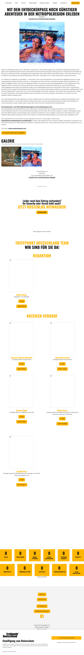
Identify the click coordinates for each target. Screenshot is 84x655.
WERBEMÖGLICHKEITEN (42, 611)
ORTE (16, 3)
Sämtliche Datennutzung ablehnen (66, 642)
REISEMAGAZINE (44, 3)
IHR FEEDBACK (42, 606)
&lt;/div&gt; (42, 385)
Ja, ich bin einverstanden (66, 638)
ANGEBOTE (63, 3)
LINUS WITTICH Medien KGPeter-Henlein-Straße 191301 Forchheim (42, 627)
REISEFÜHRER (33, 3)
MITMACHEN (75, 3)
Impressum (13, 651)
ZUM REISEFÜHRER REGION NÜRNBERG (14, 133)
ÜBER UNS (42, 594)
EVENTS (23, 3)
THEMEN (54, 3)
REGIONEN (8, 3)
